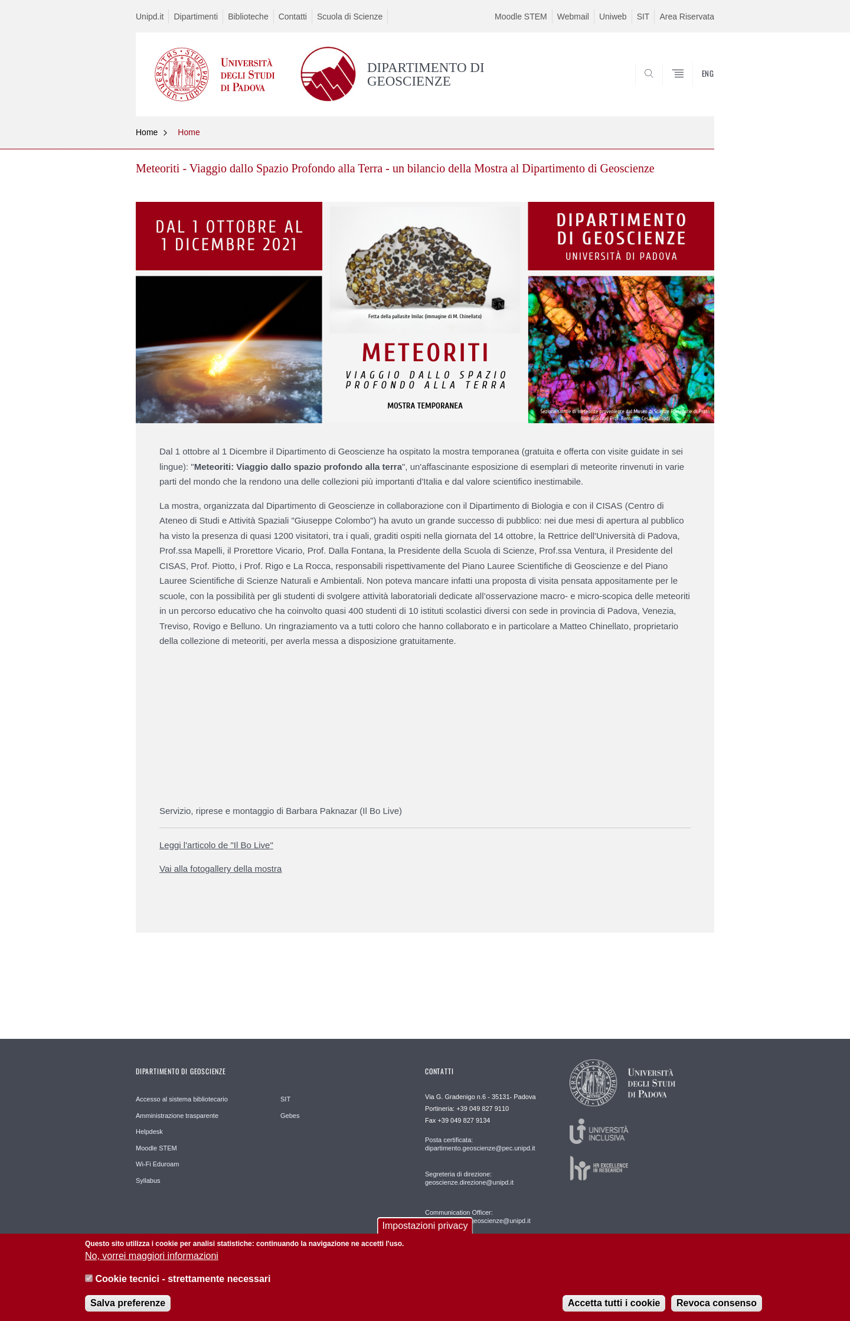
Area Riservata (686, 16)
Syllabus (148, 1180)
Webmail (573, 16)
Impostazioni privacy (425, 1226)
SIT (643, 16)
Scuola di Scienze (349, 16)
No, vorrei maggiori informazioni (151, 1256)
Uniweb (613, 16)
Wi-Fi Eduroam (157, 1164)
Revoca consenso (716, 1303)
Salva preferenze (127, 1303)
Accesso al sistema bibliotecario (182, 1099)
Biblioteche (248, 16)
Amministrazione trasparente (177, 1115)
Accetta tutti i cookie (614, 1303)
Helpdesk (149, 1131)
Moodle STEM (521, 16)
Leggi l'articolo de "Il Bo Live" (216, 845)
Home (147, 132)
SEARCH (693, 88)
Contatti (293, 16)
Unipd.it (150, 16)
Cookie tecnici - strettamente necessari (182, 1279)
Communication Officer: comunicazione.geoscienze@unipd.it (478, 1216)
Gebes (289, 1115)
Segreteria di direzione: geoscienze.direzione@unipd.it (469, 1178)
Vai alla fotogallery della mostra (220, 869)
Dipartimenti (196, 16)
